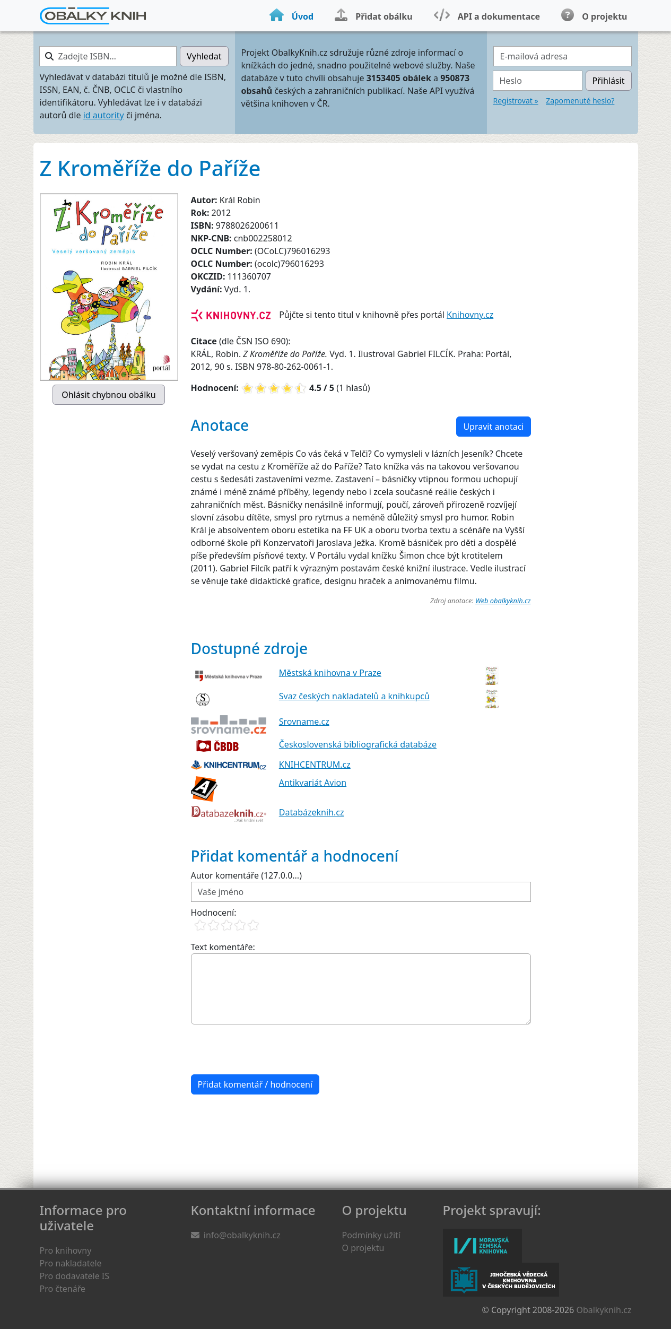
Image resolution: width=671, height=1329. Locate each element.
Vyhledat (204, 56)
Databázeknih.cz (311, 812)
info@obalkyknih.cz (242, 1235)
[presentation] (271, 1049)
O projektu (363, 1248)
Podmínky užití (371, 1235)
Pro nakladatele (71, 1263)
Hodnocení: (214, 912)
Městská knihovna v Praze (330, 673)
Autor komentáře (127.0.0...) (246, 875)
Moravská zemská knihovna (482, 1246)
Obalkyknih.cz (603, 1310)
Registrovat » (515, 100)
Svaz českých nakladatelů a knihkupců (354, 696)
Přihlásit (608, 80)
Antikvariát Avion (312, 782)
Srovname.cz (304, 721)
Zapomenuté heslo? (580, 100)
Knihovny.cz (470, 314)
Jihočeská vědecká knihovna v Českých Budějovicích (501, 1280)
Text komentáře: (223, 947)
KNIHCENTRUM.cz (315, 764)
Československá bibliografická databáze (358, 744)
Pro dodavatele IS (75, 1276)
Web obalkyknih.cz (503, 600)
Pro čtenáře (62, 1289)
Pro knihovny (66, 1250)
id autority (103, 115)
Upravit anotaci (493, 426)
